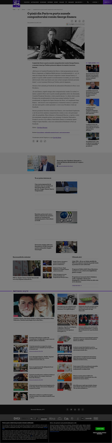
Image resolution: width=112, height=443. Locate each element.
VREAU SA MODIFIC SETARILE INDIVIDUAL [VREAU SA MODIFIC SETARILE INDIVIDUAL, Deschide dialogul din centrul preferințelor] (99, 433)
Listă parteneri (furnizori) (54, 431)
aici (31, 435)
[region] (56, 432)
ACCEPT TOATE (100, 428)
